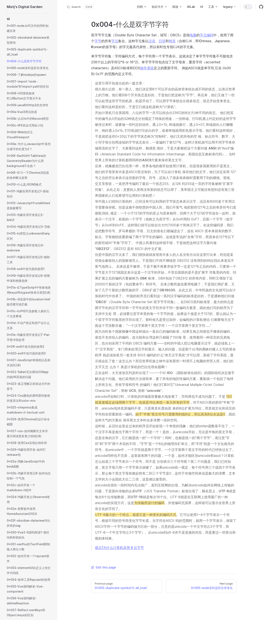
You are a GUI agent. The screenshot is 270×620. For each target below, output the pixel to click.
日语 (162, 41)
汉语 (151, 41)
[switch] (248, 6)
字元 (114, 41)
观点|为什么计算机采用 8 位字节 (119, 547)
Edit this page (103, 567)
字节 (97, 41)
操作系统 (147, 68)
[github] (261, 7)
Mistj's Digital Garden (24, 7)
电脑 (193, 35)
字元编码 (206, 35)
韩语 (172, 41)
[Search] (80, 7)
